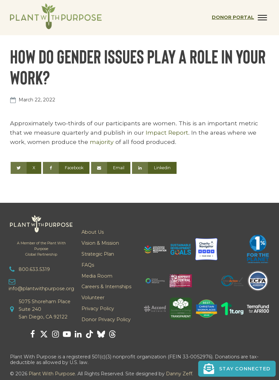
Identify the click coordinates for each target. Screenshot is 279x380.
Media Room (96, 276)
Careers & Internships (106, 287)
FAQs (87, 265)
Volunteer (92, 298)
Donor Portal (233, 17)
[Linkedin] (154, 168)
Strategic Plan (97, 254)
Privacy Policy (97, 309)
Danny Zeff (179, 374)
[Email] (110, 168)
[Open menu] (262, 18)
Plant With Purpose (52, 374)
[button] (237, 369)
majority (102, 141)
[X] (26, 168)
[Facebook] (66, 168)
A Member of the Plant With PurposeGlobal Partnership (41, 249)
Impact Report (167, 132)
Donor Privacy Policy (106, 319)
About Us (92, 232)
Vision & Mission (100, 243)
